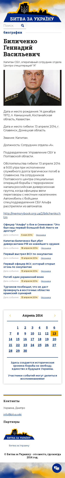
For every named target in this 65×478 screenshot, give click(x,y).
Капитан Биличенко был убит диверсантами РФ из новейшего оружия (31, 242)
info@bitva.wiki (12, 414)
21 (10, 345)
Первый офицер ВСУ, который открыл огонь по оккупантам (29, 265)
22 (18, 345)
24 (32, 345)
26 (47, 345)
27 (54, 345)
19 (47, 339)
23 (25, 345)
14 (10, 339)
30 (25, 351)
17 (32, 339)
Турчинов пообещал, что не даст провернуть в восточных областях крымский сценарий (26, 290)
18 (39, 339)
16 (25, 339)
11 (39, 333)
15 (17, 339)
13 (54, 333)
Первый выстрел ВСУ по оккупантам (28, 254)
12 (47, 333)
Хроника (41, 235)
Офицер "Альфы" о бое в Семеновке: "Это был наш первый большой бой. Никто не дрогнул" (31, 227)
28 (10, 351)
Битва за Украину (19, 445)
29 (18, 351)
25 (39, 345)
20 (54, 339)
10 (32, 333)
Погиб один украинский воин (23, 277)
